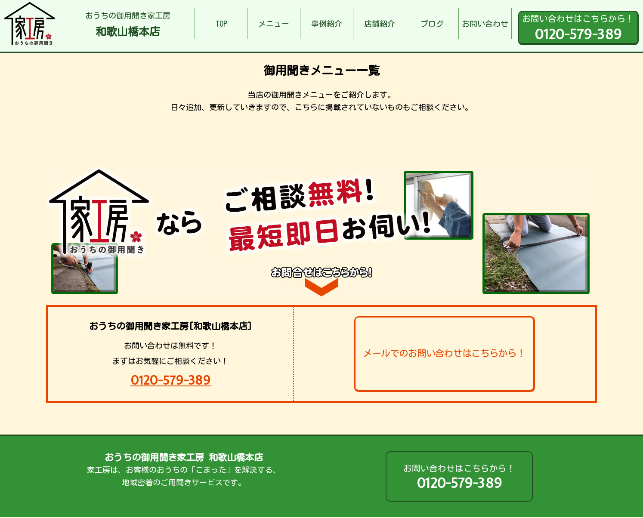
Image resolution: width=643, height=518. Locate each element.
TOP (221, 24)
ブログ (432, 24)
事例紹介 (326, 24)
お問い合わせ (485, 24)
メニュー (273, 24)
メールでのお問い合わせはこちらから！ (444, 353)
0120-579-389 (170, 380)
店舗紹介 (379, 24)
